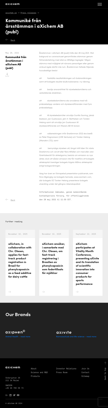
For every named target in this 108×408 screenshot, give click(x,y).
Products (35, 376)
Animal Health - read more (17, 337)
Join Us (85, 368)
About (33, 368)
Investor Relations (66, 368)
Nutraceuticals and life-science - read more (76, 337)
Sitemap (85, 376)
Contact (85, 372)
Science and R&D (39, 372)
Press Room (61, 372)
